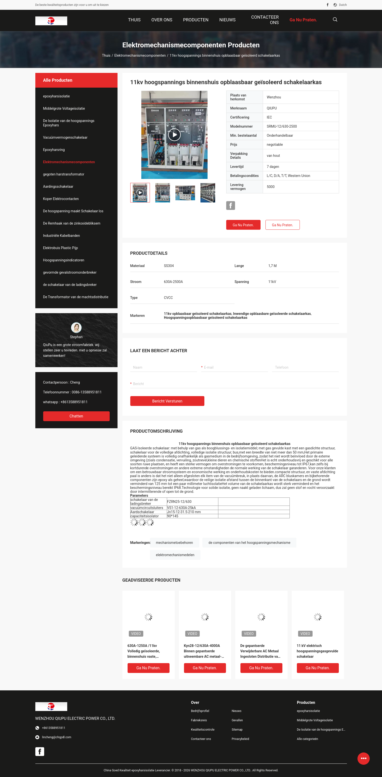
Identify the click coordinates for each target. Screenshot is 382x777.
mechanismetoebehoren (174, 543)
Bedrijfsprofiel (200, 711)
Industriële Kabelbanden (61, 236)
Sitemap (237, 729)
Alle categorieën (307, 739)
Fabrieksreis (199, 720)
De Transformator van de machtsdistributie (75, 297)
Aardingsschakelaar (58, 186)
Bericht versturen (167, 401)
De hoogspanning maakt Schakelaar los (73, 211)
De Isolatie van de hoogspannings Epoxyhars (68, 123)
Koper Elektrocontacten (61, 199)
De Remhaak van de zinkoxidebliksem (72, 223)
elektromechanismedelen (175, 555)
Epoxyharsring (54, 150)
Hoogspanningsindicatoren (63, 260)
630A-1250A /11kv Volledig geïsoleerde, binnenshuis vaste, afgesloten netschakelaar (147, 651)
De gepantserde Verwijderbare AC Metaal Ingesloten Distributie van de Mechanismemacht (260, 651)
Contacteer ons (201, 739)
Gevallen (237, 720)
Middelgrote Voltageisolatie (64, 108)
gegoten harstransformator (63, 174)
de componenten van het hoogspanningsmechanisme (249, 543)
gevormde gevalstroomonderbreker (70, 272)
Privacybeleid (240, 739)
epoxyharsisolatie (56, 96)
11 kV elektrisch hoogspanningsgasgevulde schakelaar (317, 651)
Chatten (76, 416)
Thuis (106, 55)
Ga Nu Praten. (243, 225)
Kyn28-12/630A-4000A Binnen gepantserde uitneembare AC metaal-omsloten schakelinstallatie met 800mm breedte (203, 651)
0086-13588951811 (87, 392)
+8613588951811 (74, 402)
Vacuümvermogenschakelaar (65, 137)
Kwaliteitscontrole (203, 729)
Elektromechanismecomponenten (140, 55)
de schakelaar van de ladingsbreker (70, 285)
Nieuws (236, 711)
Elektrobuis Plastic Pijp (60, 248)
